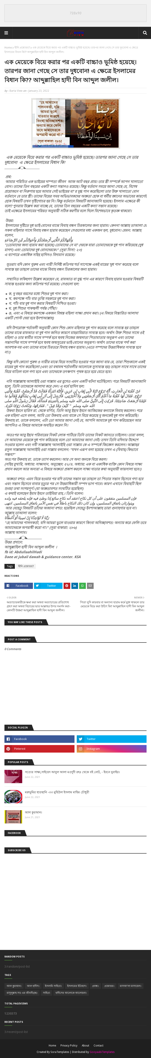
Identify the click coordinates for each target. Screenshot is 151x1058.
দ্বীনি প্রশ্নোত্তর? (22, 47)
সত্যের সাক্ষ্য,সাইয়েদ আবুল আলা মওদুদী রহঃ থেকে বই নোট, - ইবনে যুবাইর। (72, 772)
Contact (98, 1045)
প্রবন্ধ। (95, 986)
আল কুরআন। (33, 812)
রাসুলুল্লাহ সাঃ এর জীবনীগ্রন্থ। (22, 992)
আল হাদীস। (33, 986)
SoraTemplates (59, 1052)
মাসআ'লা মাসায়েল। (130, 986)
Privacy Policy (68, 1045)
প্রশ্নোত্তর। (109, 986)
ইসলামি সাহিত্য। (53, 986)
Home (8, 47)
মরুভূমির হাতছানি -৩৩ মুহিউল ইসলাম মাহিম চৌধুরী (57, 792)
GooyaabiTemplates (102, 1052)
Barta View (16, 90)
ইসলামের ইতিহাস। (77, 986)
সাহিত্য (46, 992)
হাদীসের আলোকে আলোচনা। (71, 992)
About (85, 1045)
